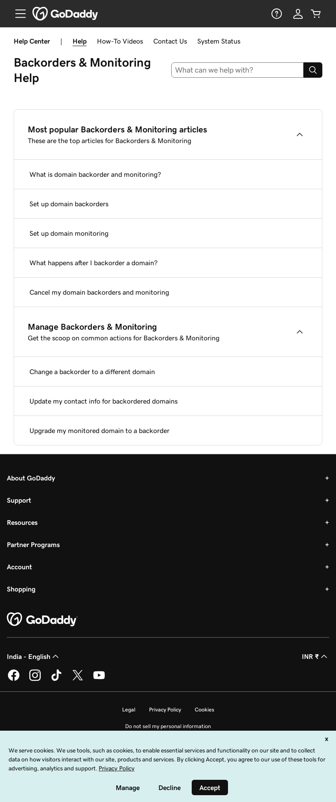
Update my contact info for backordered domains (103, 401)
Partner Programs (33, 544)
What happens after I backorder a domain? (93, 262)
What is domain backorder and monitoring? (95, 174)
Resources (22, 522)
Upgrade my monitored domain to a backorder (99, 430)
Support (19, 500)
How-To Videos (120, 41)
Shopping (21, 588)
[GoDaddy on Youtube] (99, 679)
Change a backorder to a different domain (92, 371)
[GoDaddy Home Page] (42, 619)
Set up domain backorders (68, 203)
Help (80, 41)
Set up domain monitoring (68, 233)
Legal (128, 709)
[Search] (313, 70)
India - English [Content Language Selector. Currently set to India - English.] (34, 656)
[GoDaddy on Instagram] (35, 679)
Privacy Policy (165, 709)
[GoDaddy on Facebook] (13, 679)
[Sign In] (298, 13)
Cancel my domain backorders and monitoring (99, 292)
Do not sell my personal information (168, 726)
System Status (218, 41)
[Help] (275, 13)
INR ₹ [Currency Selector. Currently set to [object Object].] (315, 656)
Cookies (204, 709)
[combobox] (237, 70)
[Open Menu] (17, 13)
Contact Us (170, 41)
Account (19, 566)
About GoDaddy (31, 477)
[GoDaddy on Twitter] (78, 679)
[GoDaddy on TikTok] (56, 679)
